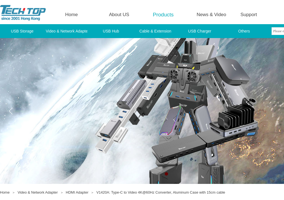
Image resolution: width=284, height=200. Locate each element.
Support (248, 14)
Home (71, 14)
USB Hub (111, 31)
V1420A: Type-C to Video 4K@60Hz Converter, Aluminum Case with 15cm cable (160, 192)
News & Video (211, 14)
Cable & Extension (155, 31)
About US (119, 14)
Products (163, 15)
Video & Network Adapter (66, 31)
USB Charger (199, 31)
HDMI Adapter (77, 192)
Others (244, 31)
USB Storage (22, 31)
